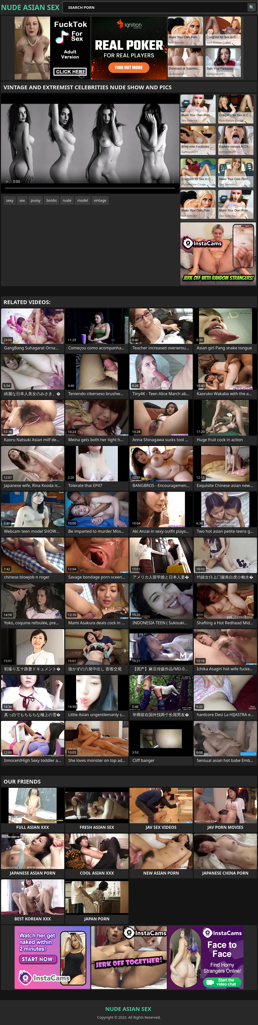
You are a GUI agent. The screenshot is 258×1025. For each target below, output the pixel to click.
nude (67, 200)
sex (22, 200)
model (82, 200)
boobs (51, 200)
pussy (36, 200)
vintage (100, 200)
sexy (9, 200)
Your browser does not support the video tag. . (90, 144)
